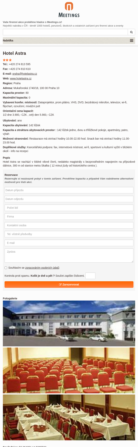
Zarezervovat (69, 284)
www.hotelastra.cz (21, 78)
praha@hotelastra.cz (25, 73)
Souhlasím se (32, 267)
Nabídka (68, 41)
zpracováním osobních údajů (42, 267)
